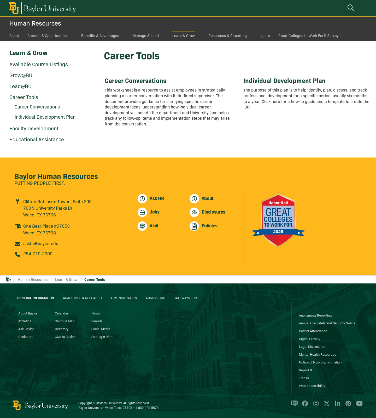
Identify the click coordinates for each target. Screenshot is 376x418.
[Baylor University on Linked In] (336, 405)
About (14, 35)
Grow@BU (20, 74)
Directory (61, 328)
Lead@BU (20, 85)
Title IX (304, 377)
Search (96, 320)
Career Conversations (37, 106)
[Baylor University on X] (325, 405)
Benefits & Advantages (100, 35)
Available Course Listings (38, 64)
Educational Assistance (36, 139)
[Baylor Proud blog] (293, 405)
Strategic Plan (101, 336)
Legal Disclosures (312, 346)
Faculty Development (33, 128)
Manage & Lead (146, 35)
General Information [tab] (35, 297)
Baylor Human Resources (56, 176)
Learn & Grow (183, 35)
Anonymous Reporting (315, 315)
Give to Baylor (65, 336)
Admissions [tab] (155, 297)
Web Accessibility (312, 385)
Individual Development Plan (45, 116)
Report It (305, 369)
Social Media (100, 328)
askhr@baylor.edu (40, 243)
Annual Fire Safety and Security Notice (327, 322)
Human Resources (35, 23)
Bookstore (25, 336)
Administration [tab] (123, 297)
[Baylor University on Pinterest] (347, 405)
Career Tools (23, 96)
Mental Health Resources (317, 354)
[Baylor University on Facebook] (304, 405)
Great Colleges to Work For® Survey (308, 35)
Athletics (24, 320)
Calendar (61, 313)
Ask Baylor (26, 328)
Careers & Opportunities (47, 35)
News (95, 313)
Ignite (265, 35)
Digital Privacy (309, 338)
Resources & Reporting (227, 35)
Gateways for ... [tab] (187, 297)
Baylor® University (109, 403)
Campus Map (65, 320)
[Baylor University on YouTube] (358, 405)
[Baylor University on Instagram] (315, 405)
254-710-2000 (37, 253)
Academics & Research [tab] (82, 297)
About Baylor (27, 313)
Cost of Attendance (313, 330)
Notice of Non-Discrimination (320, 362)
